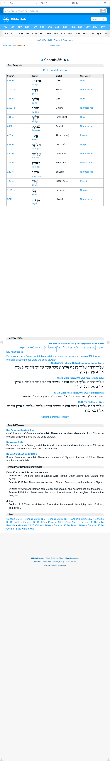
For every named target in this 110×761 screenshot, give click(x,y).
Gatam (29, 356)
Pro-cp (83, 135)
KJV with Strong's (14, 352)
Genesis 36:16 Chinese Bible (34, 525)
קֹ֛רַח (94, 347)
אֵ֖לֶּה (32, 347)
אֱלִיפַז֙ (51, 347)
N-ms (83, 80)
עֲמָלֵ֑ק (70, 347)
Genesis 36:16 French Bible (69, 525)
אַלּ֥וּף (88, 347)
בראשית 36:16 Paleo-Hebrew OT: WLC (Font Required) (79, 393)
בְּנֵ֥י (27, 347)
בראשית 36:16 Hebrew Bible (91, 402)
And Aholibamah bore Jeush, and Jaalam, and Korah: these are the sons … (56, 489)
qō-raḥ (35, 93)
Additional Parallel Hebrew (55, 417)
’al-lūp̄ (35, 103)
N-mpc (83, 144)
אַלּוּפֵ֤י (57, 347)
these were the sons (36, 359)
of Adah (52, 359)
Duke (9, 356)
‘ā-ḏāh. (35, 203)
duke (22, 356)
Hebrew (12, 46)
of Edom (20, 359)
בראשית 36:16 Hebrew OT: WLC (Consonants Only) (80, 378)
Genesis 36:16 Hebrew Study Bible (65, 343)
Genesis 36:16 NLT (58, 519)
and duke (39, 356)
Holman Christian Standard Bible (21, 454)
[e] (13, 80)
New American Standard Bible (20, 430)
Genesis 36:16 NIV (35, 519)
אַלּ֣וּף (76, 347)
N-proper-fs (86, 199)
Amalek (48, 356)
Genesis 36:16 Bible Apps (62, 522)
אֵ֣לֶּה (64, 347)
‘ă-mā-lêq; (36, 130)
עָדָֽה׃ (22, 347)
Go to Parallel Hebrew (55, 70)
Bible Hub (28, 528)
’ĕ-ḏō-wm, (36, 176)
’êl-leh (34, 139)
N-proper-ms (86, 89)
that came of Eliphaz (86, 356)
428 (9, 135)
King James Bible (14, 442)
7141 (9, 89)
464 (9, 153)
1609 (9, 107)
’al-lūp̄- (35, 84)
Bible (5, 46)
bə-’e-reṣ (36, 167)
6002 (9, 126)
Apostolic (87, 343)
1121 (9, 190)
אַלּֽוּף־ (101, 347)
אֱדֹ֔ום (37, 347)
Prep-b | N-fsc (87, 162)
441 (9, 80)
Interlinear (98, 343)
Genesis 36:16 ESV (81, 519)
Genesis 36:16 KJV (34, 522)
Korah (16, 356)
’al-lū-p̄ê (35, 148)
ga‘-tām (35, 112)
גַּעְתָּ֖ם (82, 347)
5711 (9, 199)
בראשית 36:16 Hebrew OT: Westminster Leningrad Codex (77, 363)
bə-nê (34, 194)
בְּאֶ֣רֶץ (43, 347)
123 (9, 171)
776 (9, 162)
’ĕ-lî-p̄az (35, 157)
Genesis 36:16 (14, 519)
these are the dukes (63, 356)
